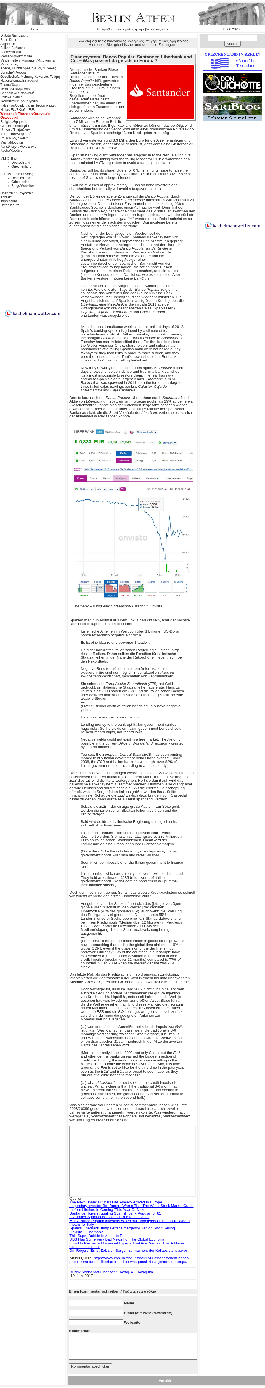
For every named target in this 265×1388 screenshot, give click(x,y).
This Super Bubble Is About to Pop (98, 1236)
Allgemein (7, 44)
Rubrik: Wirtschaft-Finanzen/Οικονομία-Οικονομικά (111, 1272)
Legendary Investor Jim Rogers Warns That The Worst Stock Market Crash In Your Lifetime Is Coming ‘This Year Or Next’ (131, 1207)
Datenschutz (9, 205)
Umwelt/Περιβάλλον (15, 130)
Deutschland (20, 163)
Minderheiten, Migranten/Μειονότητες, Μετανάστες (28, 62)
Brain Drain (8, 40)
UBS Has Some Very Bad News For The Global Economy (117, 1239)
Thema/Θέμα (10, 85)
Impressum (8, 201)
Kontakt (6, 197)
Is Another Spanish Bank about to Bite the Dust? (109, 1217)
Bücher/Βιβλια (10, 52)
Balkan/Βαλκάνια (12, 48)
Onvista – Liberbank (86, 1232)
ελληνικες (136, 41)
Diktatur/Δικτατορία (14, 35)
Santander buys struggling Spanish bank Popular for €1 (115, 1213)
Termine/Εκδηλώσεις (15, 89)
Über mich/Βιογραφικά (16, 193)
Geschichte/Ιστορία (14, 126)
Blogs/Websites (22, 186)
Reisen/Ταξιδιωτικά (14, 138)
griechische (123, 45)
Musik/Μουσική (11, 142)
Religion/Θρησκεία (14, 122)
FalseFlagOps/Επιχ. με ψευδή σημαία (28, 105)
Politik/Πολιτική (11, 97)
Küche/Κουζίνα (11, 150)
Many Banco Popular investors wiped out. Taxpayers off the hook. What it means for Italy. (129, 1223)
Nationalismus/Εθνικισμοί (19, 81)
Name (129, 1303)
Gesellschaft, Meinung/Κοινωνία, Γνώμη (30, 77)
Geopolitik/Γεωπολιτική (17, 93)
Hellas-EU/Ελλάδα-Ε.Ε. (17, 110)
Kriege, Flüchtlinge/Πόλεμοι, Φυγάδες (28, 68)
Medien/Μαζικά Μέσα (16, 56)
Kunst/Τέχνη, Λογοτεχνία (18, 147)
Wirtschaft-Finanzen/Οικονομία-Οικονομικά (25, 116)
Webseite (132, 1322)
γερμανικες (160, 41)
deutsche (149, 45)
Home (33, 29)
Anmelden (166, 1380)
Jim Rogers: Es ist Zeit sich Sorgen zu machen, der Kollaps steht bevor (128, 1250)
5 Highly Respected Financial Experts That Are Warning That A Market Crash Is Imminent (127, 1245)
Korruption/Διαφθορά (15, 134)
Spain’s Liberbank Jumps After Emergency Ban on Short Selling (122, 1228)
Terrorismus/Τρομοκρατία (19, 101)
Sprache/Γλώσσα (13, 72)
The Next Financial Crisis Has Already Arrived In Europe (115, 1202)
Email (148, 1313)
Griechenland (21, 166)
